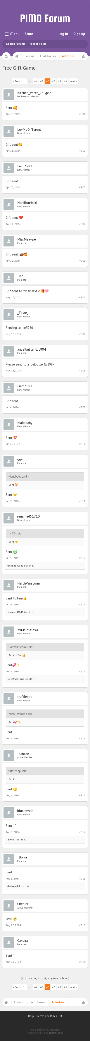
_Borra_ (11, 839)
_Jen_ (21, 276)
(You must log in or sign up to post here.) (45, 978)
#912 (82, 557)
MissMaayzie (26, 239)
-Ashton (23, 753)
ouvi (20, 459)
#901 (82, 114)
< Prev (16, 81)
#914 (82, 671)
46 (47, 81)
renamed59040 (15, 565)
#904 (82, 224)
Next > (73, 81)
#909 (82, 407)
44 (35, 81)
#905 (82, 260)
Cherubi (22, 904)
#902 (82, 150)
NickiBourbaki (27, 202)
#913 (82, 604)
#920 (82, 961)
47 (53, 81)
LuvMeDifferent (29, 129)
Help (31, 1016)
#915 (82, 738)
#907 (82, 334)
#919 (82, 925)
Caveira (22, 940)
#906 (82, 297)
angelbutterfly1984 (31, 349)
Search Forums (15, 44)
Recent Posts (37, 44)
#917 (82, 832)
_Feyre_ (22, 312)
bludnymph (25, 810)
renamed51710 (28, 516)
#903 (82, 187)
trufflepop (24, 696)
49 (65, 81)
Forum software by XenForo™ (45, 1029)
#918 (82, 878)
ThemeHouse (56, 1032)
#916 (82, 795)
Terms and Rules (47, 1016)
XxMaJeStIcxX (27, 630)
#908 (82, 370)
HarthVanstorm (28, 583)
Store (29, 34)
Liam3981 (24, 166)
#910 (82, 443)
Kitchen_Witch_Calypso (34, 93)
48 (59, 81)
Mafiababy (24, 422)
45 (41, 81)
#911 (82, 501)
